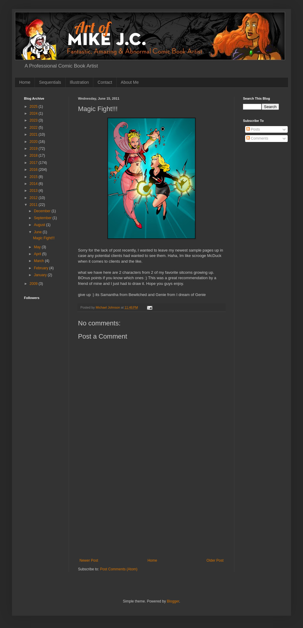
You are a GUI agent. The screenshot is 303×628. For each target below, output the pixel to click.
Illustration (79, 82)
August (40, 225)
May (38, 247)
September (43, 218)
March (39, 261)
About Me (130, 82)
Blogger (173, 601)
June (38, 232)
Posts (253, 129)
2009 (34, 284)
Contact (105, 82)
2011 (34, 205)
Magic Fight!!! (44, 238)
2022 (34, 127)
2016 (34, 170)
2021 (34, 134)
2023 (34, 120)
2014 (34, 184)
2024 (34, 113)
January (41, 275)
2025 (34, 106)
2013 (34, 191)
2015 (34, 177)
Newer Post (89, 560)
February (41, 268)
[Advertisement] (43, 377)
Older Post (215, 560)
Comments (257, 138)
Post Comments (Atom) (118, 569)
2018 (34, 155)
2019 (34, 148)
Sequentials (50, 82)
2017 (34, 163)
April (38, 254)
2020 (34, 142)
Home (24, 82)
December (43, 211)
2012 (34, 198)
